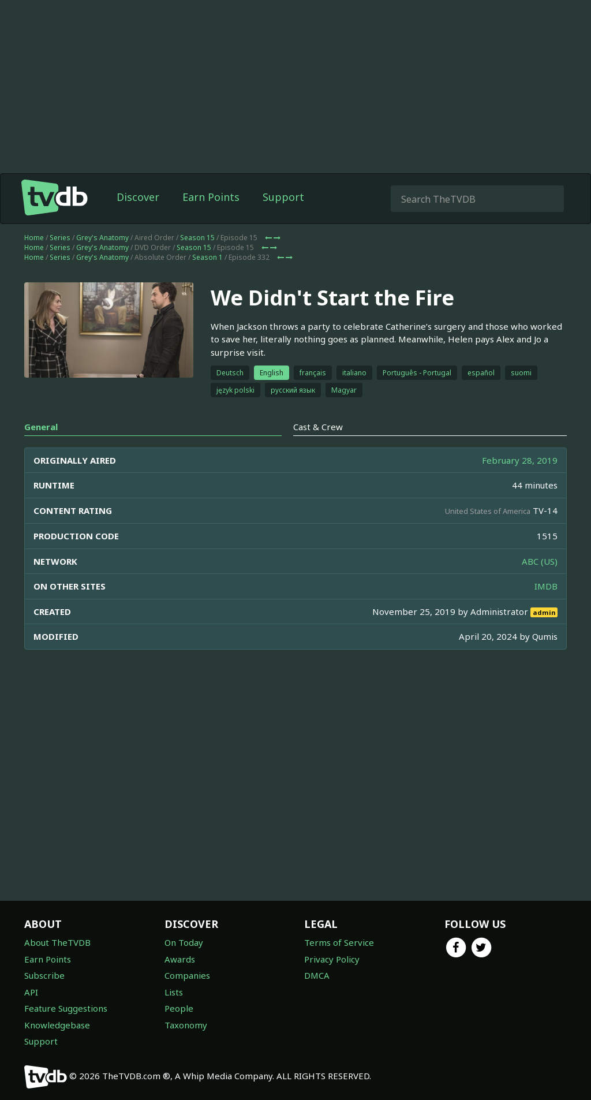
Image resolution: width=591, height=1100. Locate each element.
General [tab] (41, 426)
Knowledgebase (57, 1025)
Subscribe (44, 975)
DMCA (317, 975)
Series (60, 238)
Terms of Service (339, 942)
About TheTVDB (57, 942)
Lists (173, 992)
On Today (183, 942)
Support (283, 197)
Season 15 (197, 238)
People (178, 1008)
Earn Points (211, 197)
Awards (179, 959)
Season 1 (207, 257)
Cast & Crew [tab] (318, 426)
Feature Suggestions (65, 1008)
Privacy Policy (332, 959)
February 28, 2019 (520, 460)
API (31, 992)
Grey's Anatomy (102, 238)
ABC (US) (540, 561)
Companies (187, 975)
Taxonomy (185, 1025)
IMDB (546, 586)
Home (34, 238)
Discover (138, 197)
